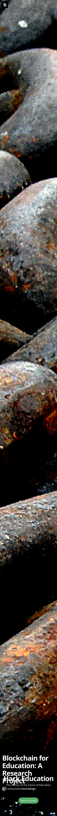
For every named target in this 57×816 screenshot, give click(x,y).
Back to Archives (28, 800)
